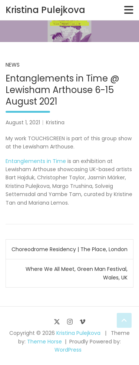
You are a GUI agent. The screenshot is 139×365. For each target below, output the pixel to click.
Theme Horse (44, 341)
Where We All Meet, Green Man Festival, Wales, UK (77, 273)
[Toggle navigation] (128, 10)
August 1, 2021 (23, 122)
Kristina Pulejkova (45, 10)
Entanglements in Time (36, 161)
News (13, 64)
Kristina (55, 122)
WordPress (68, 349)
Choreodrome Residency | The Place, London (69, 249)
